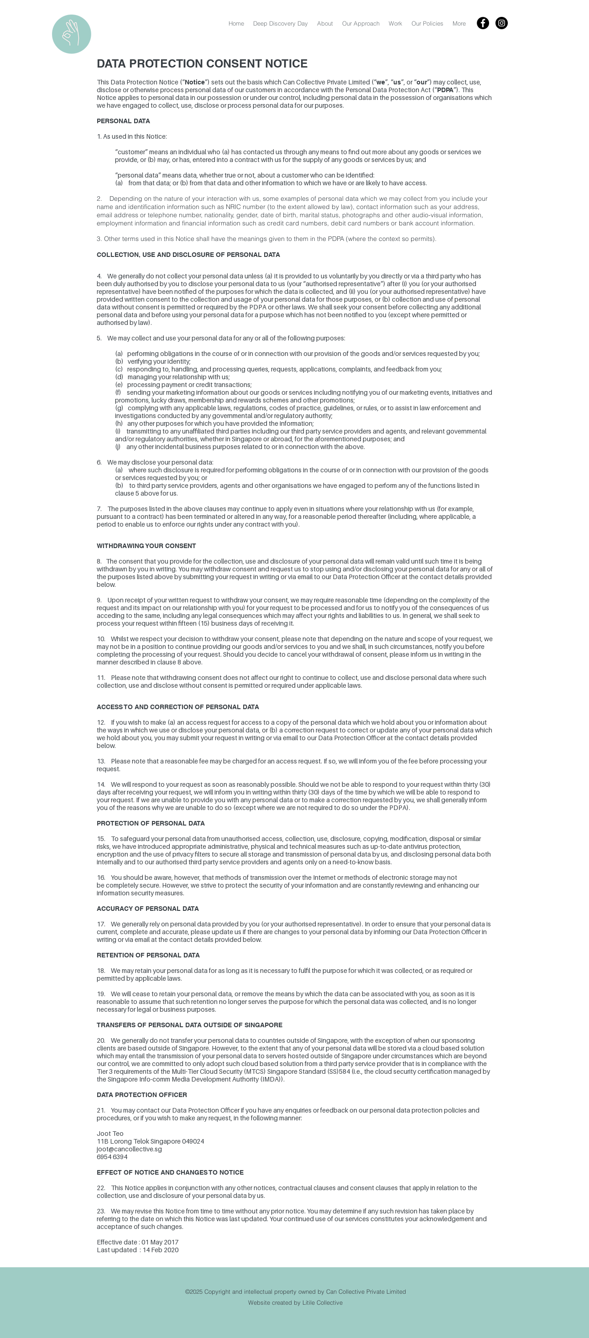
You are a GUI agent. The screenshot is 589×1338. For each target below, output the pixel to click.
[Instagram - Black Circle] (501, 23)
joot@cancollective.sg (129, 1149)
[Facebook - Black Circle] (483, 23)
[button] (427, 23)
